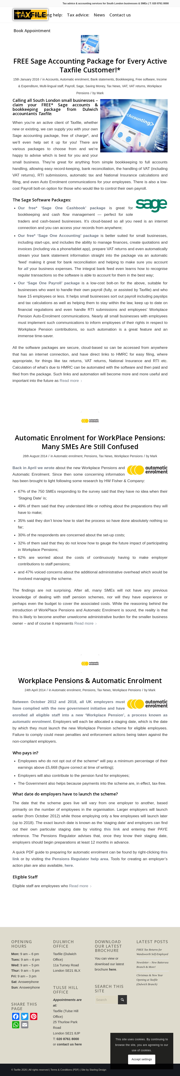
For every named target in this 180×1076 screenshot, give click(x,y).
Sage (80, 86)
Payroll (70, 86)
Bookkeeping (125, 79)
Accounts (52, 79)
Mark (100, 93)
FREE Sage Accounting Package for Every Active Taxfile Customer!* (90, 65)
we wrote (46, 468)
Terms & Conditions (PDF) (65, 1069)
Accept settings (142, 1059)
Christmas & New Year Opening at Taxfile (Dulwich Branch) (149, 980)
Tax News (113, 86)
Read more (71, 380)
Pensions (90, 456)
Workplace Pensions (128, 456)
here (69, 865)
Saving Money (95, 86)
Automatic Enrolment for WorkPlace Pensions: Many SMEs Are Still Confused (90, 442)
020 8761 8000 (160, 3)
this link (112, 829)
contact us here (69, 1044)
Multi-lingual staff (51, 86)
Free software (145, 79)
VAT (124, 86)
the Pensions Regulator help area (76, 859)
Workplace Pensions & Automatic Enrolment (90, 680)
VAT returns (137, 86)
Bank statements (102, 79)
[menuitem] (19, 15)
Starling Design (97, 1069)
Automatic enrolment (74, 79)
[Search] (111, 999)
